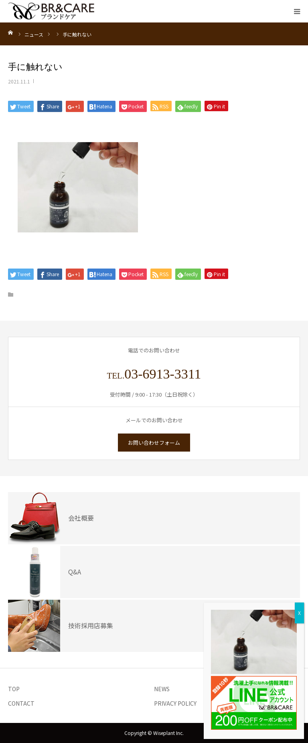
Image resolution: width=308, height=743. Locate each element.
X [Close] (299, 612)
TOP (14, 689)
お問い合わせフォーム (154, 442)
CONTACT (21, 703)
